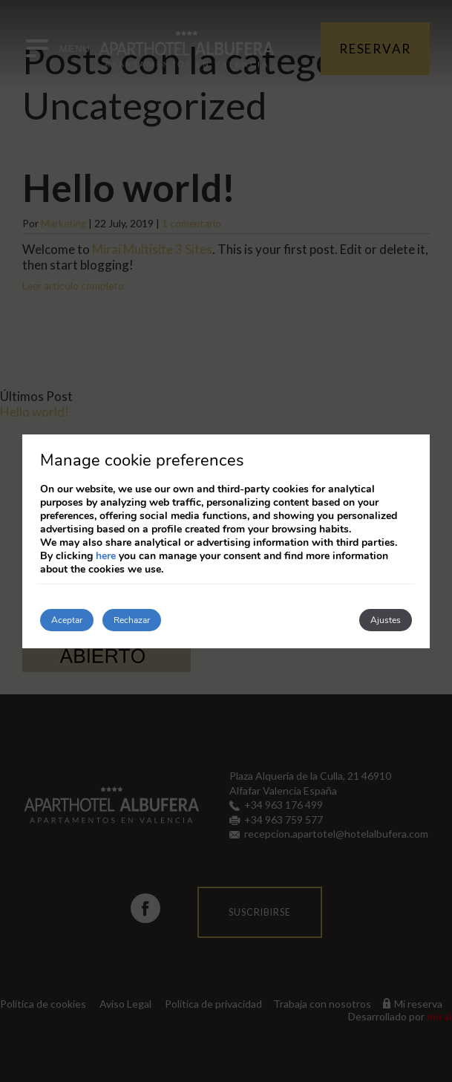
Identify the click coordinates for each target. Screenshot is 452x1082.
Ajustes (385, 620)
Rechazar (132, 620)
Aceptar (66, 620)
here (106, 556)
